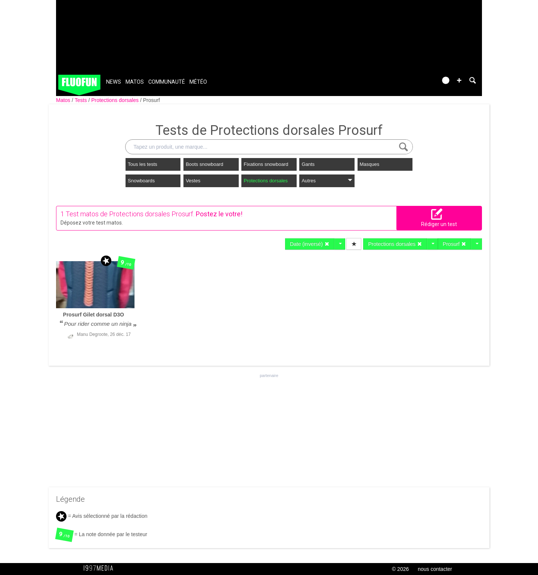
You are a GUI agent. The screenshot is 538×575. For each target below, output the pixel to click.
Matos (135, 82)
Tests (82, 100)
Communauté (166, 82)
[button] (459, 80)
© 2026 (400, 569)
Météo (198, 82)
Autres (327, 180)
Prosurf (151, 100)
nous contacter (435, 569)
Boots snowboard (204, 164)
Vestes (193, 180)
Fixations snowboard (266, 164)
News (113, 82)
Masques (370, 164)
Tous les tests (142, 164)
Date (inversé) (310, 244)
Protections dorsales (115, 100)
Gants (308, 164)
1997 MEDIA (100, 568)
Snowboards (141, 180)
